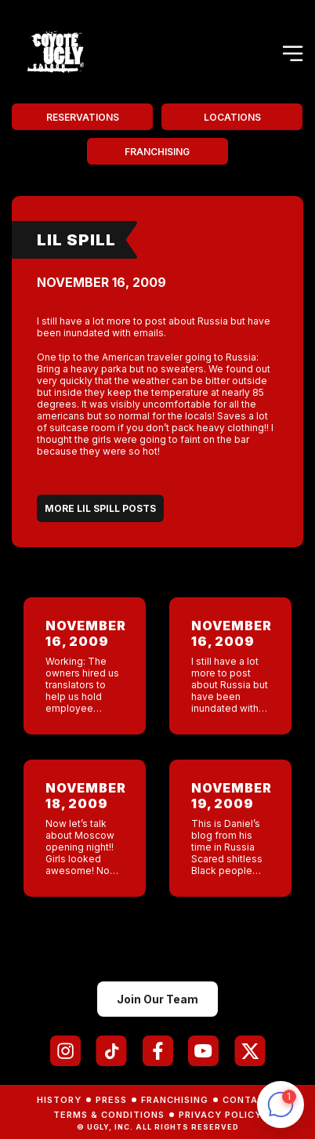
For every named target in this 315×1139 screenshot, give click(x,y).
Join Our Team (157, 999)
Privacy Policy (220, 1114)
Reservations (82, 117)
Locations (232, 117)
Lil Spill (76, 239)
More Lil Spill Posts (100, 508)
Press (111, 1099)
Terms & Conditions (109, 1114)
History (59, 1099)
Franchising (157, 152)
